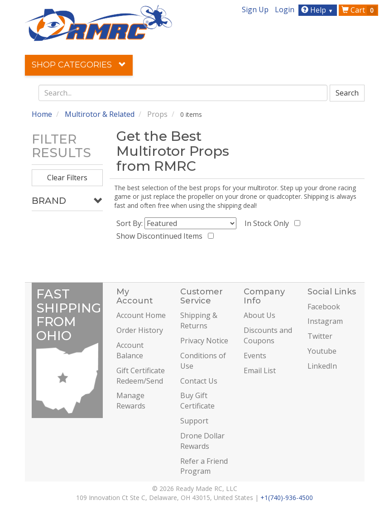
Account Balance (130, 350)
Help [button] (318, 10)
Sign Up (255, 9)
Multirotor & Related (99, 114)
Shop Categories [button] (79, 65)
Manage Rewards (130, 400)
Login (284, 9)
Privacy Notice (204, 341)
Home (42, 114)
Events (255, 356)
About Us (259, 315)
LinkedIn (322, 366)
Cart (359, 10)
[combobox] (182, 93)
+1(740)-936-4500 (286, 497)
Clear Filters (67, 178)
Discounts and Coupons (268, 335)
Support (194, 421)
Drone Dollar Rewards (202, 441)
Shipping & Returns (198, 320)
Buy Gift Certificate (197, 400)
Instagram (325, 321)
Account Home (141, 315)
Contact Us (198, 381)
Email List (260, 370)
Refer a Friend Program (204, 466)
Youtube (321, 351)
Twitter (319, 336)
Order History (139, 330)
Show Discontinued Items (161, 236)
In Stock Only (269, 223)
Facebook (323, 307)
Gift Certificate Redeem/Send (140, 376)
